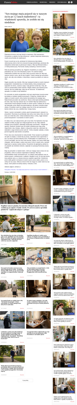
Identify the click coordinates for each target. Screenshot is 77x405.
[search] (71, 2)
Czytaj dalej (25, 380)
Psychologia (62, 2)
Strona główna (32, 2)
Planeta (10, 2)
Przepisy (52, 2)
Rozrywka (43, 2)
